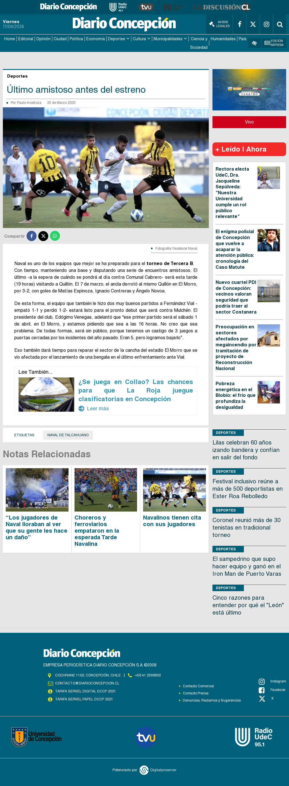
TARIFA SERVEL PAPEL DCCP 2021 (83, 699)
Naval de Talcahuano (68, 435)
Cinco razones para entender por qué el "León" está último (248, 605)
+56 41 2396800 (148, 675)
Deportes (116, 39)
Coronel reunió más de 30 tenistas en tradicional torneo (246, 527)
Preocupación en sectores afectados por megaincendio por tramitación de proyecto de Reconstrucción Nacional (236, 347)
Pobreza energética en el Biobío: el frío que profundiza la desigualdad (236, 395)
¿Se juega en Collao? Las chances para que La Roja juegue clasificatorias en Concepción (136, 390)
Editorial (25, 39)
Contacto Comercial (198, 686)
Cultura (139, 39)
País (242, 39)
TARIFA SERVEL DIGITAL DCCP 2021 (85, 691)
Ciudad (60, 39)
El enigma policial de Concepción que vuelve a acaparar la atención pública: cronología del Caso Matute (235, 249)
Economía (95, 39)
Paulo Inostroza (29, 102)
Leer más (94, 408)
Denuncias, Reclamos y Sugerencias (212, 700)
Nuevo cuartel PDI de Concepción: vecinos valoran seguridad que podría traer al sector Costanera (236, 296)
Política (76, 39)
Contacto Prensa (195, 693)
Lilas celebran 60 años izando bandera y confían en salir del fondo (246, 449)
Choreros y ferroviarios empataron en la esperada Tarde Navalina (97, 530)
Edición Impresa (274, 43)
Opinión (43, 39)
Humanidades (223, 39)
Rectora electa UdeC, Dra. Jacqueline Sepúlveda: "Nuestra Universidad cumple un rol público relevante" (232, 192)
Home (9, 39)
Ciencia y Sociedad (199, 43)
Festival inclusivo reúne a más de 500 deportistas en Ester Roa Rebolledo (247, 488)
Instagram (272, 681)
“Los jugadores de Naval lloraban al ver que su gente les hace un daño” (36, 527)
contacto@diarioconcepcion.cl (87, 683)
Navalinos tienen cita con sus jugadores (172, 520)
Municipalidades (168, 39)
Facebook (272, 689)
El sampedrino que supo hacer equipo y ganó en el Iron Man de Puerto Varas (246, 566)
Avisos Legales (219, 24)
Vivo (249, 121)
